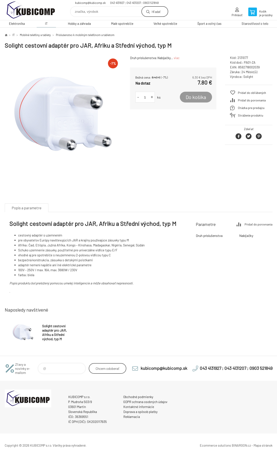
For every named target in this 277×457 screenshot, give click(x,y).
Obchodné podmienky (138, 397)
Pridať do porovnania (252, 100)
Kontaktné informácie (138, 407)
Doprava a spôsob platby (140, 412)
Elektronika (17, 23)
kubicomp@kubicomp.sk (90, 3)
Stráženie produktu (250, 115)
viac (177, 58)
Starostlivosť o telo (255, 23)
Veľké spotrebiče (165, 23)
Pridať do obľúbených (252, 93)
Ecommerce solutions (215, 445)
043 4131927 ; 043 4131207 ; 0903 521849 (134, 3)
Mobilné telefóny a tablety (35, 35)
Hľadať (156, 11)
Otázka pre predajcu (251, 108)
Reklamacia (131, 417)
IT (46, 23)
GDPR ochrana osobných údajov (145, 402)
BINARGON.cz (241, 445)
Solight (248, 77)
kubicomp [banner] (31, 10)
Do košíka (196, 97)
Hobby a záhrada (79, 23)
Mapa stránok (262, 445)
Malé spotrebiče (122, 23)
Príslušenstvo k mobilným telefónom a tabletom (85, 35)
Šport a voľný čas (209, 23)
